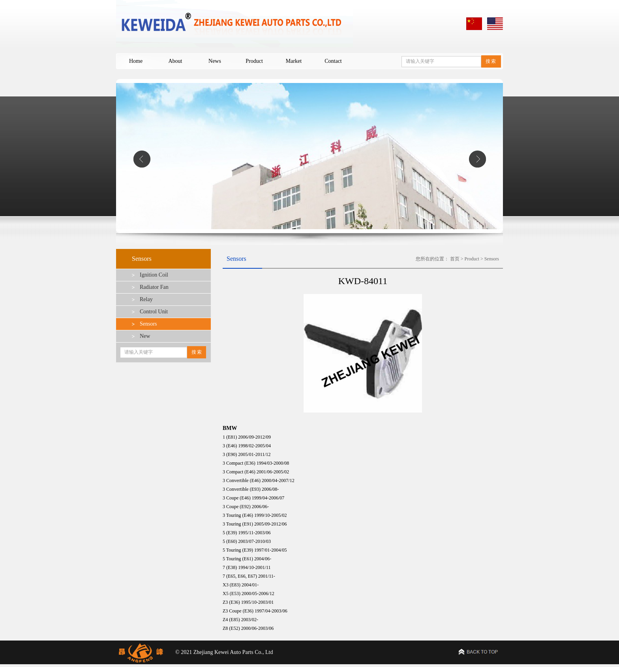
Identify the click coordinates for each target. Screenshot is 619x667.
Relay (146, 299)
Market (294, 61)
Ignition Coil (154, 275)
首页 (455, 259)
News (214, 61)
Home (136, 61)
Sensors (148, 324)
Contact (333, 61)
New (145, 336)
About (175, 61)
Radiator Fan (154, 287)
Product (254, 61)
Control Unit (154, 312)
